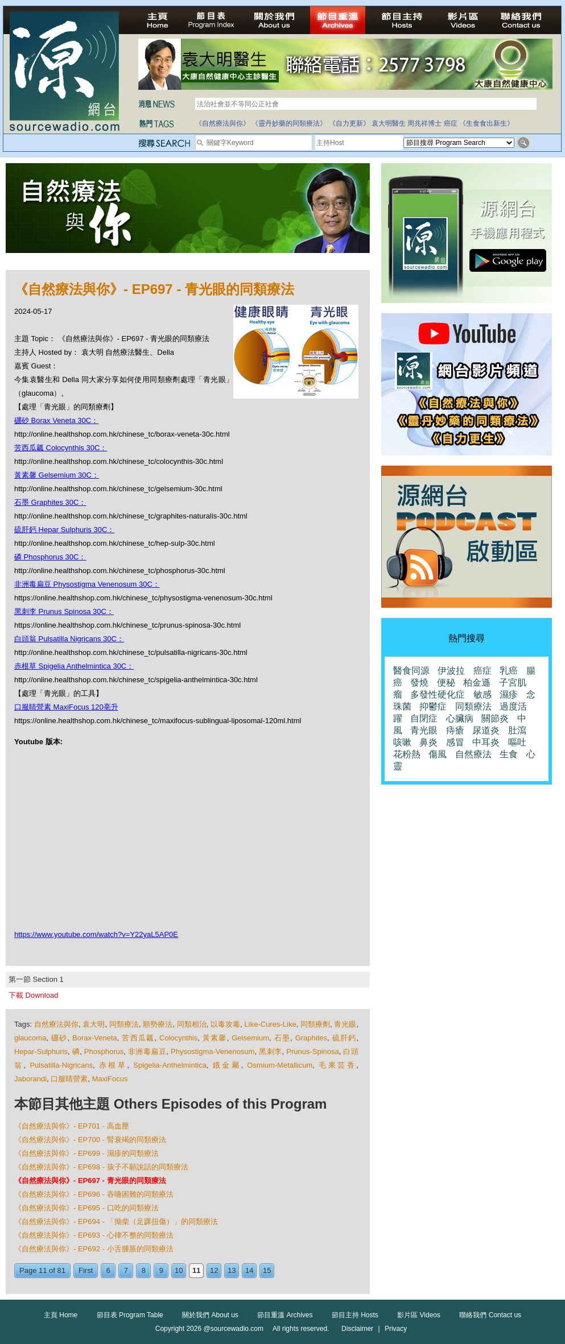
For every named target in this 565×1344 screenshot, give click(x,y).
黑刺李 (270, 1051)
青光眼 (345, 1024)
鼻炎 (428, 742)
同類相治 (192, 1024)
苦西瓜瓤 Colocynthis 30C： (60, 447)
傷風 (437, 754)
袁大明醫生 (389, 123)
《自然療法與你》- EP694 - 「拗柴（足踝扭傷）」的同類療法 (116, 1221)
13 (232, 1270)
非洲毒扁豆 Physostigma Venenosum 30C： (87, 584)
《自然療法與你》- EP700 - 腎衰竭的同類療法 (90, 1139)
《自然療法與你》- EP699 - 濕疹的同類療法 (86, 1153)
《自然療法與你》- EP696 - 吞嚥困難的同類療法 (94, 1194)
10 (179, 1270)
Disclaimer (357, 1329)
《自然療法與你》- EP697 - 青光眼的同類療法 (90, 1180)
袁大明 (94, 1024)
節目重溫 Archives (284, 1315)
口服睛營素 (69, 1079)
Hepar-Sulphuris (41, 1051)
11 (196, 1270)
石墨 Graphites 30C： (50, 502)
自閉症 (424, 718)
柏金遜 (476, 682)
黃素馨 (215, 1038)
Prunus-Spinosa (312, 1051)
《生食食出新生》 (486, 123)
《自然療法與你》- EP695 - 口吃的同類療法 (86, 1208)
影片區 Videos (418, 1315)
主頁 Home (60, 1315)
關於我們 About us (210, 1315)
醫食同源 (411, 670)
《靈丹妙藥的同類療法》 (289, 123)
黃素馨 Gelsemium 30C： (56, 475)
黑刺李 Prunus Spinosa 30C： (64, 611)
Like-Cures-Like (270, 1024)
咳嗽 (402, 742)
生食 (509, 754)
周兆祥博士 (424, 123)
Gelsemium (250, 1038)
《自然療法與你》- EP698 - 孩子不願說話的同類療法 (101, 1167)
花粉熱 (406, 754)
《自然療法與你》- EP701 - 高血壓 (71, 1126)
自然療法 (473, 754)
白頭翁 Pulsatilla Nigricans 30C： (69, 638)
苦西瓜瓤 (138, 1038)
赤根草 (113, 1065)
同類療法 (124, 1024)
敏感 (482, 694)
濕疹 (509, 694)
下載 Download (33, 995)
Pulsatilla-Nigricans (61, 1065)
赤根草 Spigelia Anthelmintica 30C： (74, 666)
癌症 (450, 123)
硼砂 (59, 1038)
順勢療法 (157, 1024)
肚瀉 (517, 730)
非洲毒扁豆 (147, 1051)
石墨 (282, 1038)
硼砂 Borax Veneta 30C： (56, 420)
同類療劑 (315, 1024)
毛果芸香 (337, 1065)
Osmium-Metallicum (279, 1065)
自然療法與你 (56, 1024)
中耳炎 (486, 742)
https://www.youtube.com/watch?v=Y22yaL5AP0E (96, 934)
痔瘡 (455, 730)
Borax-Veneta (94, 1038)
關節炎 (495, 718)
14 (249, 1270)
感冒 (455, 742)
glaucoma (30, 1038)
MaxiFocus (110, 1079)
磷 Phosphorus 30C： (50, 557)
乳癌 (509, 670)
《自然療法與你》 (222, 123)
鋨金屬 (227, 1065)
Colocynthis (178, 1038)
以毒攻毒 (225, 1024)
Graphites (311, 1038)
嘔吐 (517, 742)
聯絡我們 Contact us (490, 1315)
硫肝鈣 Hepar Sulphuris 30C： (64, 529)
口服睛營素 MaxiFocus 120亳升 (66, 707)
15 (267, 1270)
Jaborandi (30, 1079)
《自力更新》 (349, 123)
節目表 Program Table (130, 1315)
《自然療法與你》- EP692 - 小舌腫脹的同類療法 (94, 1249)
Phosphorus (103, 1051)
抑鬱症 (433, 706)
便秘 (446, 682)
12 (214, 1270)
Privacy (396, 1329)
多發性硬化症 (437, 694)
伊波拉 (451, 670)
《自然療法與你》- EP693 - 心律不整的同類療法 (94, 1235)
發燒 (419, 682)
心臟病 (459, 718)
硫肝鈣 (344, 1038)
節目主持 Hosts (355, 1315)
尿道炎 (486, 730)
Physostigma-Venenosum (212, 1051)
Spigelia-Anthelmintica (170, 1065)
